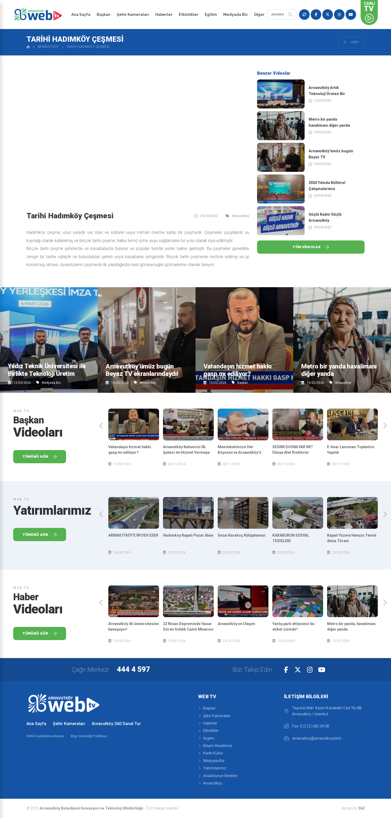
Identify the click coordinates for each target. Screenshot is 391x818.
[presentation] (101, 426)
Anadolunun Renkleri (217, 776)
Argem (206, 738)
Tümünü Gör (39, 456)
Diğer (259, 14)
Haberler (164, 14)
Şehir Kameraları (133, 14)
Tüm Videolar (310, 247)
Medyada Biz (235, 14)
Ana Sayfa (80, 14)
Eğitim (211, 14)
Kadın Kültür (210, 753)
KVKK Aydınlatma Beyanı (45, 736)
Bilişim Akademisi (215, 746)
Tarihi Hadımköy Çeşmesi (88, 47)
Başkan (103, 14)
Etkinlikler (188, 14)
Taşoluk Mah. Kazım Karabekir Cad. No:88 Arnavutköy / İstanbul (322, 711)
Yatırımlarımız (212, 768)
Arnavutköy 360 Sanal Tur (116, 723)
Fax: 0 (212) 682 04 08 (306, 726)
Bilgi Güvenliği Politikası (89, 736)
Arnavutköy (48, 47)
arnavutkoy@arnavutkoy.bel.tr (313, 738)
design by (353, 808)
